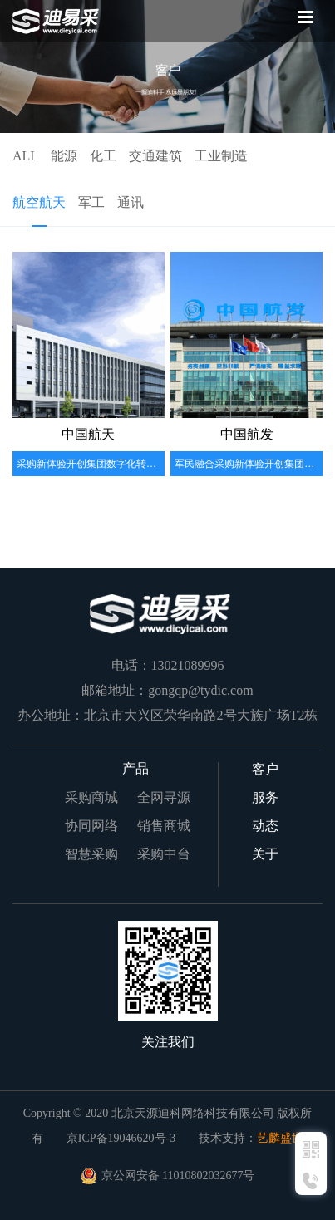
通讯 (130, 202)
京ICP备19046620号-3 (121, 1138)
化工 (103, 156)
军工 (91, 202)
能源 (64, 156)
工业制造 (221, 156)
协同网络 (91, 826)
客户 (265, 769)
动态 (265, 826)
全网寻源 (163, 797)
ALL (25, 156)
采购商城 (91, 797)
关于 (265, 854)
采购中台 (163, 854)
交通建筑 (155, 156)
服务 (265, 797)
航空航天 (39, 202)
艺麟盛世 (280, 1138)
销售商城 (163, 826)
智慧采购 (91, 854)
